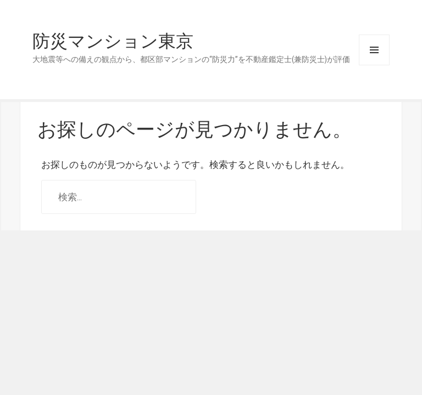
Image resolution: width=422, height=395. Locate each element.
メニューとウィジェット (374, 50)
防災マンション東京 (112, 41)
